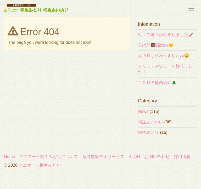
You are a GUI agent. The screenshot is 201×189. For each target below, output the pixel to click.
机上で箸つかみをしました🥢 (165, 34)
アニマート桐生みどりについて (48, 156)
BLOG (134, 156)
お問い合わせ (157, 156)
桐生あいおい (150, 122)
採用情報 (182, 156)
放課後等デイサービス (103, 156)
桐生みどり (148, 132)
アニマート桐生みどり (39, 165)
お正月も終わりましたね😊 (163, 55)
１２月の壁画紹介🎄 (157, 82)
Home (9, 156)
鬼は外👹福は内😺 (156, 45)
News (143, 111)
